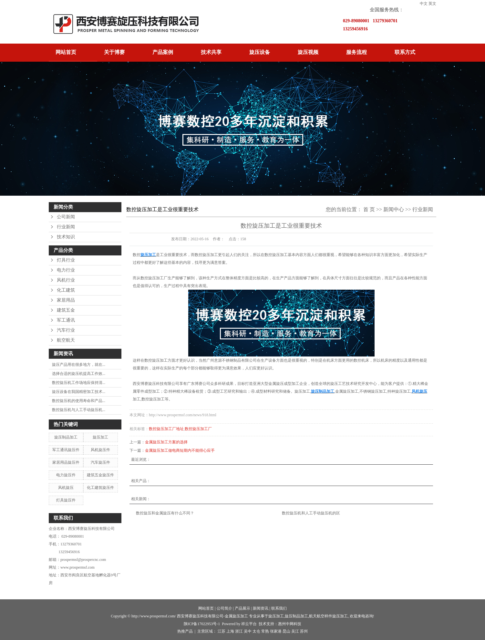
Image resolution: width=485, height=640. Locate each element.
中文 (424, 3)
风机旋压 (66, 487)
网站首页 (66, 52)
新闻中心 (393, 209)
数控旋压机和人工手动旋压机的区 (311, 513)
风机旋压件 (100, 450)
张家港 (276, 631)
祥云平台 (249, 624)
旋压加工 (100, 437)
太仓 (256, 631)
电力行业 (66, 270)
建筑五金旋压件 (100, 475)
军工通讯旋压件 (65, 450)
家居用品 (66, 300)
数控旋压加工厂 (198, 429)
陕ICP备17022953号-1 (202, 624)
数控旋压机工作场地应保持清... (78, 382)
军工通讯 (66, 320)
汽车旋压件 (100, 462)
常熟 (265, 631)
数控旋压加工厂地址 (166, 429)
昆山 (286, 631)
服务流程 (356, 52)
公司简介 (224, 608)
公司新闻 (66, 216)
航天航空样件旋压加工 (328, 616)
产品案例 (162, 52)
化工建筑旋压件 (100, 487)
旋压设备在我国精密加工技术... (78, 391)
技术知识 (66, 236)
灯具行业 (66, 260)
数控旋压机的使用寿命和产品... (78, 400)
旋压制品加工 (65, 437)
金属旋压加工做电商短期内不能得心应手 (180, 450)
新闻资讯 (260, 608)
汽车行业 (66, 330)
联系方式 (405, 52)
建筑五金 (66, 310)
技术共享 (211, 52)
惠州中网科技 (289, 624)
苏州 (304, 631)
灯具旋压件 (66, 500)
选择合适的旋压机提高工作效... (78, 373)
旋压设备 (259, 52)
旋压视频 (308, 52)
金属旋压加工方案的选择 (166, 442)
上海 (230, 631)
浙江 (239, 631)
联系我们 (279, 608)
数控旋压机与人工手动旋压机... (78, 410)
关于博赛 (114, 52)
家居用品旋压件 (65, 462)
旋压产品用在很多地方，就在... (78, 364)
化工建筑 (66, 290)
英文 (432, 3)
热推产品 (185, 631)
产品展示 (242, 608)
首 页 (369, 209)
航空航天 (66, 340)
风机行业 (66, 280)
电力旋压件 (66, 475)
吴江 (295, 631)
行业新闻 (66, 226)
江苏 (221, 631)
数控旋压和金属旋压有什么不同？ (165, 513)
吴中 (248, 631)
